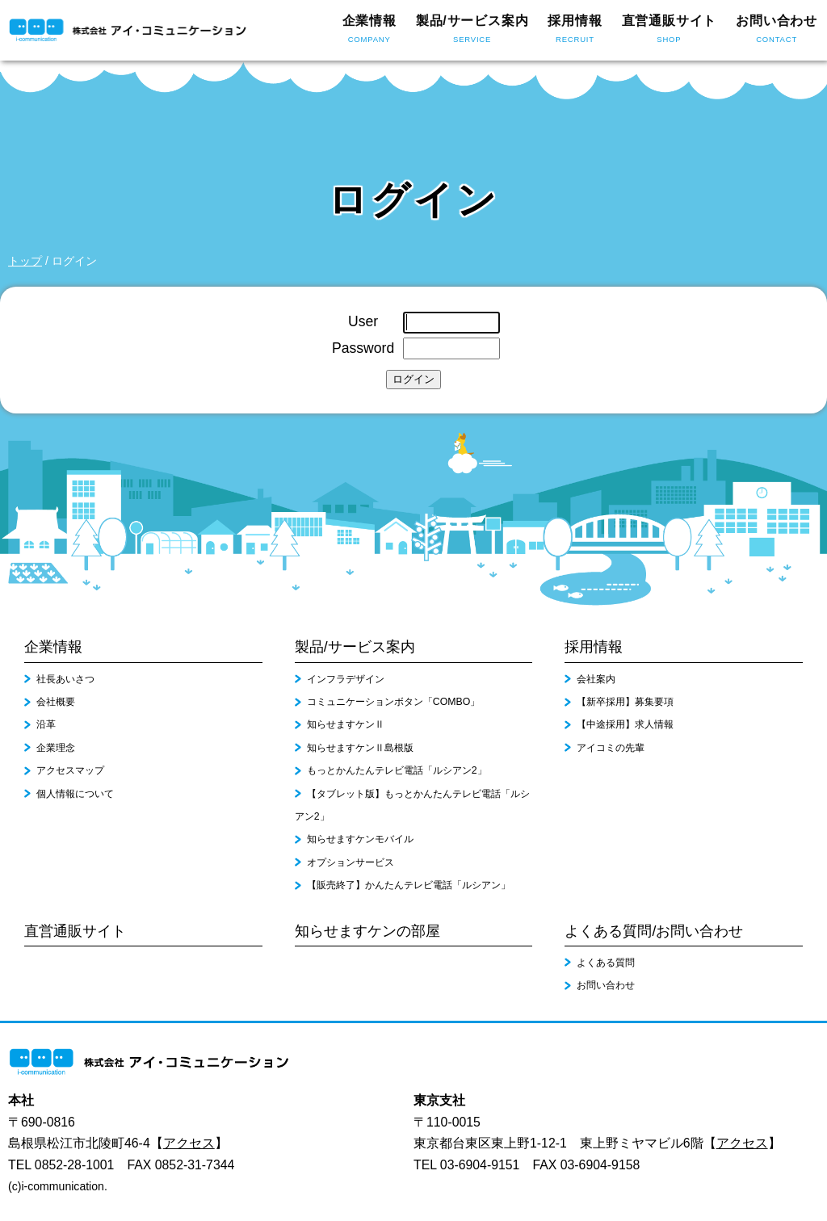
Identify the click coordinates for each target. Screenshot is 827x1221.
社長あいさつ (65, 679)
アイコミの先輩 (610, 747)
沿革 (46, 724)
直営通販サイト (669, 31)
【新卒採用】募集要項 (625, 701)
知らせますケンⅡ (345, 724)
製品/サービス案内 (472, 31)
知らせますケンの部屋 (367, 931)
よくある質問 (606, 962)
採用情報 (575, 31)
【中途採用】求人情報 (625, 724)
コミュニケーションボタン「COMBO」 (394, 701)
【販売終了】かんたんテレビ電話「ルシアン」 (408, 885)
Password (363, 348)
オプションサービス (350, 862)
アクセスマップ (70, 770)
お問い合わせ (776, 31)
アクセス (189, 1143)
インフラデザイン (345, 679)
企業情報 (369, 31)
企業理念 (55, 747)
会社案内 (596, 679)
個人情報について (75, 793)
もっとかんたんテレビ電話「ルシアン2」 (397, 770)
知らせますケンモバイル (360, 839)
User (363, 321)
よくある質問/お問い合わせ (654, 931)
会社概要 (55, 701)
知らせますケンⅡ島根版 (360, 747)
